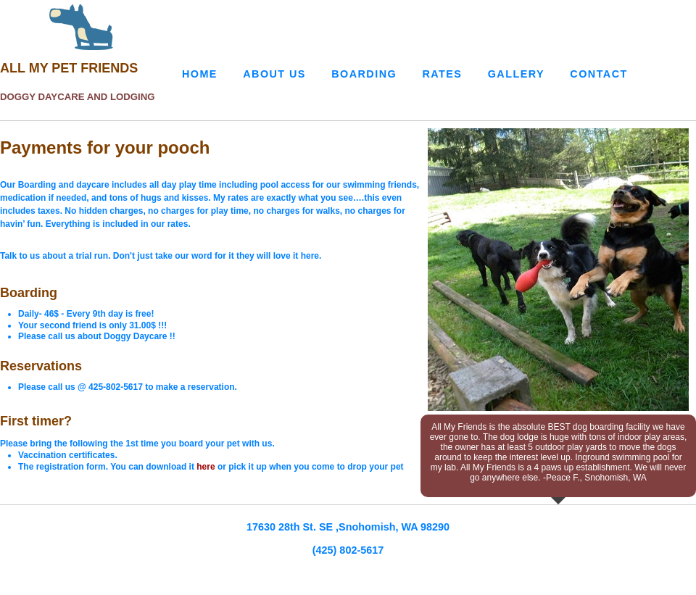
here (207, 467)
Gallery (516, 74)
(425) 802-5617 (348, 550)
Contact (598, 74)
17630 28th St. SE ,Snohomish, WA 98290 (348, 527)
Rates (442, 74)
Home (200, 74)
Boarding (364, 74)
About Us (274, 74)
